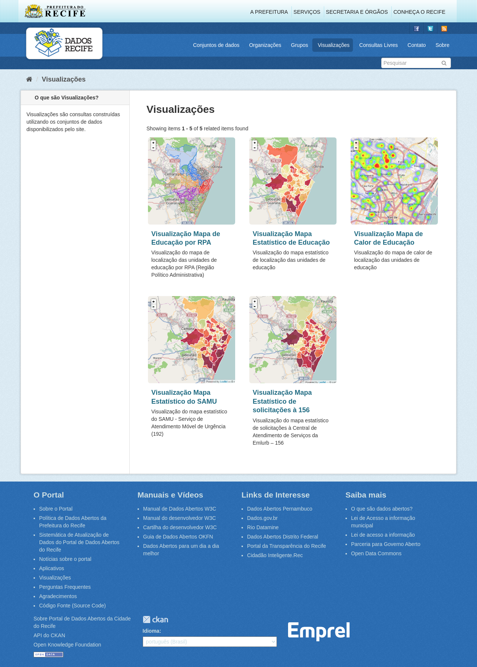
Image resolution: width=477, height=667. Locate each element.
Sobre (442, 45)
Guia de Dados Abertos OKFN (178, 537)
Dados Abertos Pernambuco (279, 509)
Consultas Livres (378, 45)
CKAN (155, 619)
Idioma (151, 631)
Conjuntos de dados (216, 45)
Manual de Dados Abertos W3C (179, 509)
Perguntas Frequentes (65, 587)
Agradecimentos (58, 596)
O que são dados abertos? (382, 509)
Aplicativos (51, 568)
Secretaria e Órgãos (357, 12)
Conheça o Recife (419, 12)
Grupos (299, 45)
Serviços (307, 12)
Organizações (265, 45)
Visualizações (334, 45)
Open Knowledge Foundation (67, 645)
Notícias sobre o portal (65, 559)
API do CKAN (49, 635)
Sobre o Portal (56, 509)
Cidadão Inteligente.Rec (275, 555)
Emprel (319, 631)
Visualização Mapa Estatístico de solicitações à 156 (282, 401)
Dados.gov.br (262, 518)
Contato (417, 45)
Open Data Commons (376, 553)
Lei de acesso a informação (383, 535)
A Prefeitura (269, 12)
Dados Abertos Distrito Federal (282, 537)
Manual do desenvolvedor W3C (179, 518)
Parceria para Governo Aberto (385, 544)
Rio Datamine (263, 527)
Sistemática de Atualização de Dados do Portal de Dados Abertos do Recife (79, 542)
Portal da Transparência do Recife (286, 546)
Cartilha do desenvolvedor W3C (180, 527)
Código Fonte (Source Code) (72, 606)
